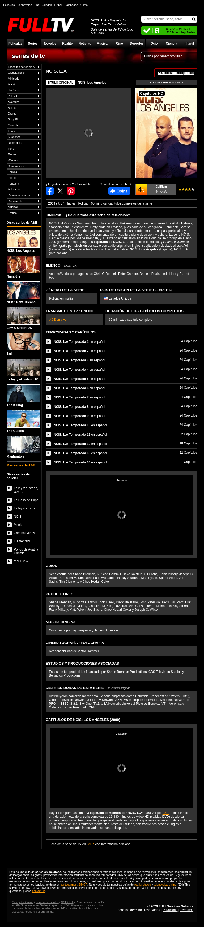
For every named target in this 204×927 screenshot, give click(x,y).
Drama (12, 113)
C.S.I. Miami (22, 561)
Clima (84, 4)
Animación (14, 189)
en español (79, 342)
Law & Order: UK (23, 318)
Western (13, 160)
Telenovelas (24, 4)
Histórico (13, 90)
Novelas (50, 43)
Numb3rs (23, 267)
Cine (119, 43)
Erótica (12, 212)
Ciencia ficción (17, 72)
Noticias (85, 43)
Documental (15, 201)
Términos (186, 910)
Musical (13, 207)
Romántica (15, 142)
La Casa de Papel (26, 500)
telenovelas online (165, 884)
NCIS (18, 516)
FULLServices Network (176, 906)
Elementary (22, 541)
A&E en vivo (57, 320)
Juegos (47, 4)
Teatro (12, 154)
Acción (12, 84)
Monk (18, 525)
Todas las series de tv (21, 66)
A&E (166, 813)
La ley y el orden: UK (23, 370)
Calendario (71, 4)
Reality (67, 43)
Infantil (189, 43)
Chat (37, 4)
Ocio (154, 43)
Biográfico (14, 119)
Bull (23, 344)
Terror (11, 148)
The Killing (23, 395)
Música (102, 43)
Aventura (13, 101)
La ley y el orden (25, 508)
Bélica (12, 107)
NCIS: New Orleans (23, 292)
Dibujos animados (19, 195)
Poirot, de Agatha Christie (26, 551)
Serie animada (17, 166)
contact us (38, 891)
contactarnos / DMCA (73, 884)
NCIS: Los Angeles (23, 241)
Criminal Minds (24, 533)
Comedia (13, 125)
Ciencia (171, 43)
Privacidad (170, 910)
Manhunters (23, 447)
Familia (12, 172)
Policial (12, 96)
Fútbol (58, 4)
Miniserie (13, 78)
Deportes (137, 43)
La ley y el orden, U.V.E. (26, 490)
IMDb (90, 844)
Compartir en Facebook (50, 191)
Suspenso (14, 136)
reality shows (142, 884)
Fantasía (13, 183)
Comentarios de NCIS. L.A (119, 191)
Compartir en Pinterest (71, 191)
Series (32, 43)
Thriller (12, 131)
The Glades (23, 421)
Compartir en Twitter (60, 191)
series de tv (28, 55)
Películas (15, 43)
